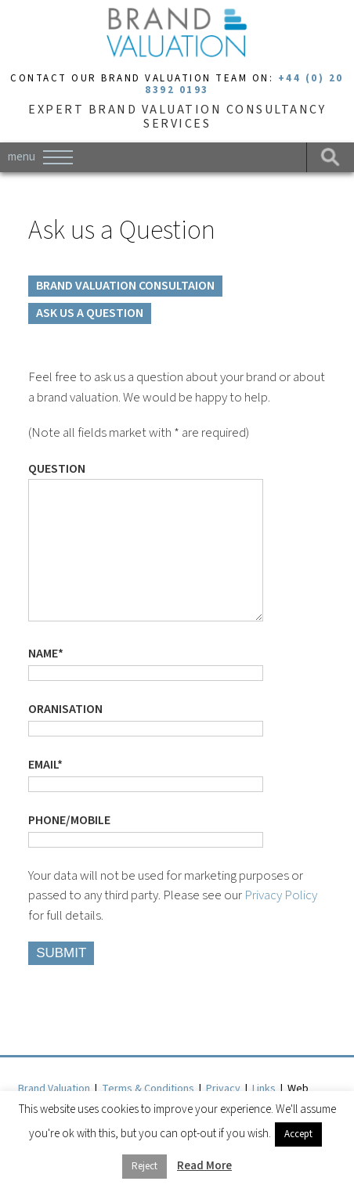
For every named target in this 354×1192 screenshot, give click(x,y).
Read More (204, 1166)
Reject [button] (144, 1166)
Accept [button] (298, 1134)
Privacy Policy (280, 926)
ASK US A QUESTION (89, 313)
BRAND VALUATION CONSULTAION (125, 285)
